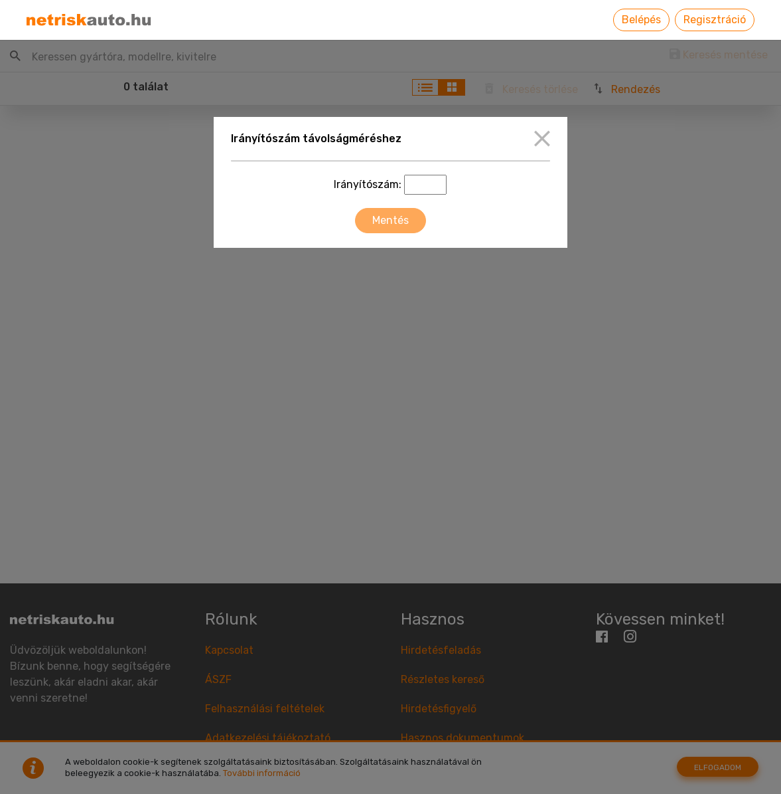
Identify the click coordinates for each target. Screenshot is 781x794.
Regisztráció (714, 19)
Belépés (641, 19)
